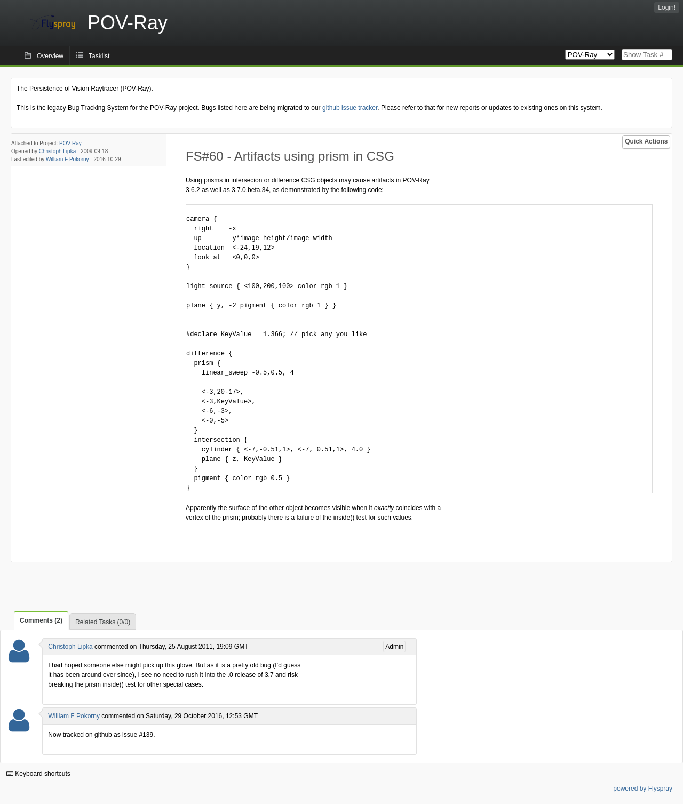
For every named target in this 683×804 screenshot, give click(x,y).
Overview (50, 56)
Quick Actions (646, 141)
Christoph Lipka (57, 151)
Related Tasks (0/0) (102, 622)
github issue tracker (349, 108)
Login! (667, 7)
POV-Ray (70, 143)
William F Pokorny (67, 159)
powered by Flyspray (642, 788)
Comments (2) (41, 620)
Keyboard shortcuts (38, 773)
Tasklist (99, 56)
